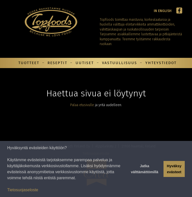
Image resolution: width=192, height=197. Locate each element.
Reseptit (57, 63)
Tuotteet (28, 63)
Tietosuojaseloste (22, 190)
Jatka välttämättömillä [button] (144, 169)
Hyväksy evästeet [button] (174, 169)
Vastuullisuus (119, 63)
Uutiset (85, 63)
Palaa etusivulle (82, 105)
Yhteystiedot (160, 63)
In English (163, 11)
